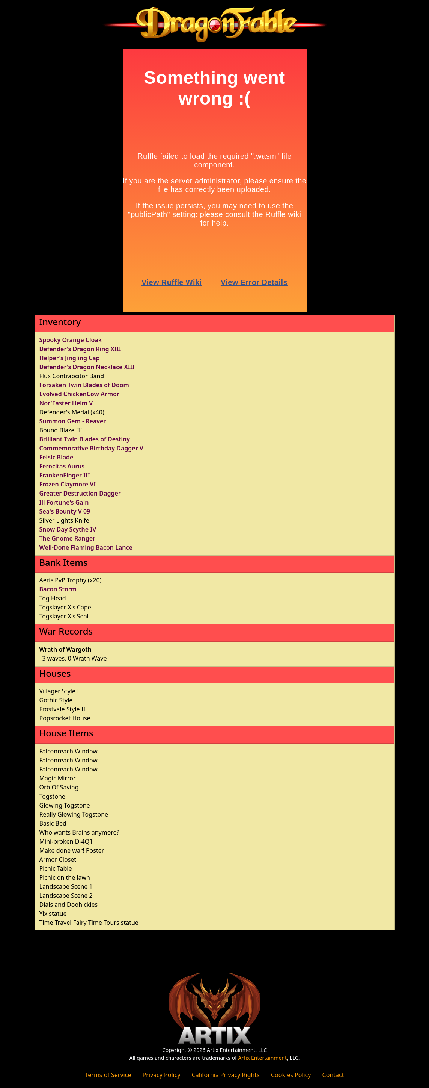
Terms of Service (108, 1075)
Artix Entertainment (262, 1057)
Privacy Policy (162, 1075)
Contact (333, 1075)
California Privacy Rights (226, 1075)
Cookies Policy (291, 1075)
